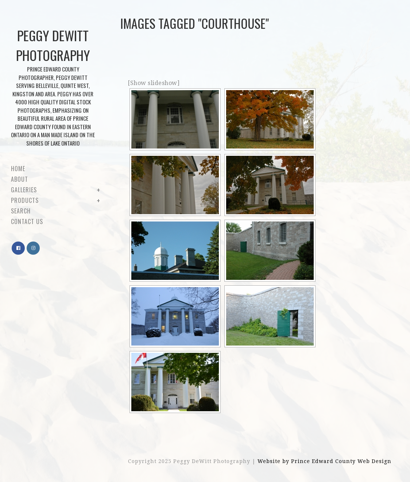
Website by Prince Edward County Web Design (324, 461)
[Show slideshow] (153, 83)
